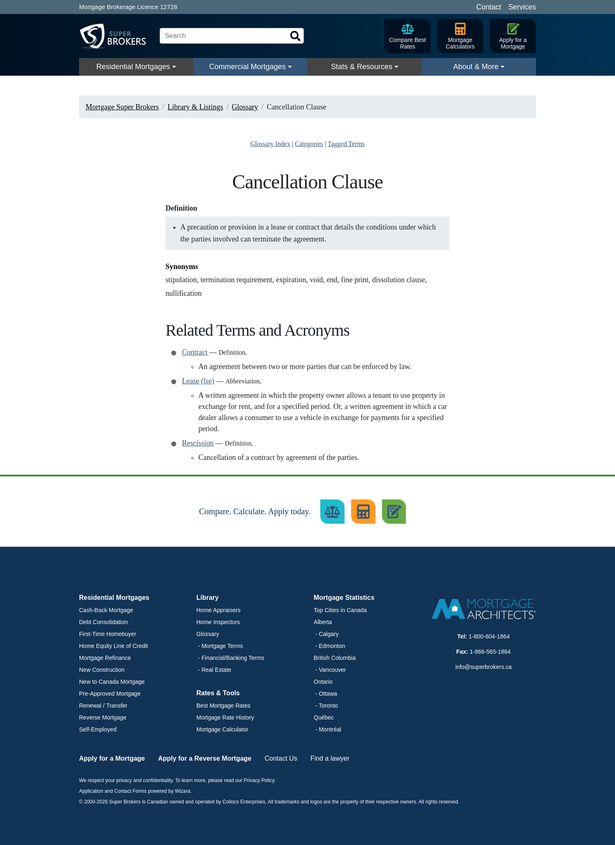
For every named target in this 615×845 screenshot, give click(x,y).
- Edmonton (329, 646)
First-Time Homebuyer (107, 634)
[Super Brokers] (116, 36)
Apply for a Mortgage (112, 758)
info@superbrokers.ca (483, 667)
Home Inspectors (218, 622)
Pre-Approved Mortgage (109, 693)
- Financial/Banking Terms (230, 658)
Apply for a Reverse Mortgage (205, 758)
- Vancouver (330, 669)
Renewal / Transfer (103, 705)
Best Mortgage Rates (223, 705)
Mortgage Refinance (105, 658)
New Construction (102, 669)
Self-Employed (97, 729)
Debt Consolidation (103, 622)
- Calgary (326, 634)
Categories (309, 143)
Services (522, 7)
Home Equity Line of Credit (113, 646)
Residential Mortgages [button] (114, 597)
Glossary (207, 634)
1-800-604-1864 (489, 636)
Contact (488, 7)
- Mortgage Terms (219, 646)
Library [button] (207, 597)
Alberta (323, 622)
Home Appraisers (218, 610)
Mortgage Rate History (225, 717)
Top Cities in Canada (340, 610)
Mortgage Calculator (222, 729)
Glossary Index (270, 143)
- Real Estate (213, 669)
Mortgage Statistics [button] (344, 597)
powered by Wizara (169, 791)
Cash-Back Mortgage (106, 610)
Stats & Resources (361, 67)
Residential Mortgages (133, 67)
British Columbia (335, 658)
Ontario (323, 681)
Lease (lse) (198, 381)
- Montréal (327, 729)
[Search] (232, 36)
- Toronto (326, 705)
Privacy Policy (259, 780)
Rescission (198, 443)
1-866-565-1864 (490, 651)
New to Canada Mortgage (112, 681)
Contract (194, 352)
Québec (324, 717)
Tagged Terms (346, 143)
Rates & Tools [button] (218, 692)
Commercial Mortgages (247, 67)
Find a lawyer (329, 758)
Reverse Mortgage (102, 717)
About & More (476, 67)
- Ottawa (325, 693)
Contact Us (281, 758)
